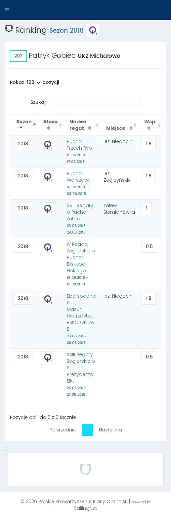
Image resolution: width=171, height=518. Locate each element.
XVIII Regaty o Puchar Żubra (80, 218)
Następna (110, 429)
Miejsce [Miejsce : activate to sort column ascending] (116, 128)
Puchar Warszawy (79, 183)
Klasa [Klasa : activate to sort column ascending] (51, 121)
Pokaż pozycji (34, 83)
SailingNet (85, 508)
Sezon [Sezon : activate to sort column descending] (24, 121)
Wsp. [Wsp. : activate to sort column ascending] (150, 121)
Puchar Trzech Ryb (79, 151)
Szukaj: (85, 102)
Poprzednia (63, 429)
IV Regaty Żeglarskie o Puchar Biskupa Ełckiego (81, 264)
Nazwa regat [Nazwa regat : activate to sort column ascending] (77, 124)
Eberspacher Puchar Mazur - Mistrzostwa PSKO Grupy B (82, 319)
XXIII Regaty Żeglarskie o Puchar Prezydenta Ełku (81, 374)
